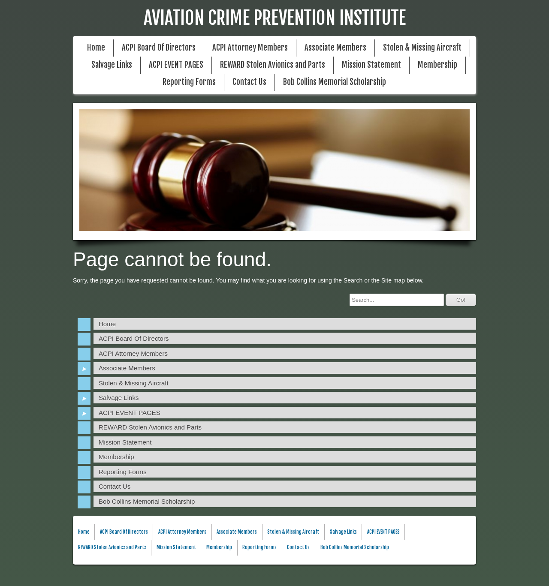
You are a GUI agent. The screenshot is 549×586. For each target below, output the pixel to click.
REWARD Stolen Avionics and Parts (272, 65)
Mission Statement (371, 65)
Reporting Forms (189, 82)
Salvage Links (111, 65)
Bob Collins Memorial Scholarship (334, 82)
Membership (437, 65)
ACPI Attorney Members (250, 48)
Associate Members (335, 48)
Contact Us (249, 82)
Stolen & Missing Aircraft (422, 48)
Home (96, 48)
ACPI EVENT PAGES (176, 65)
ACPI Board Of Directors (159, 48)
